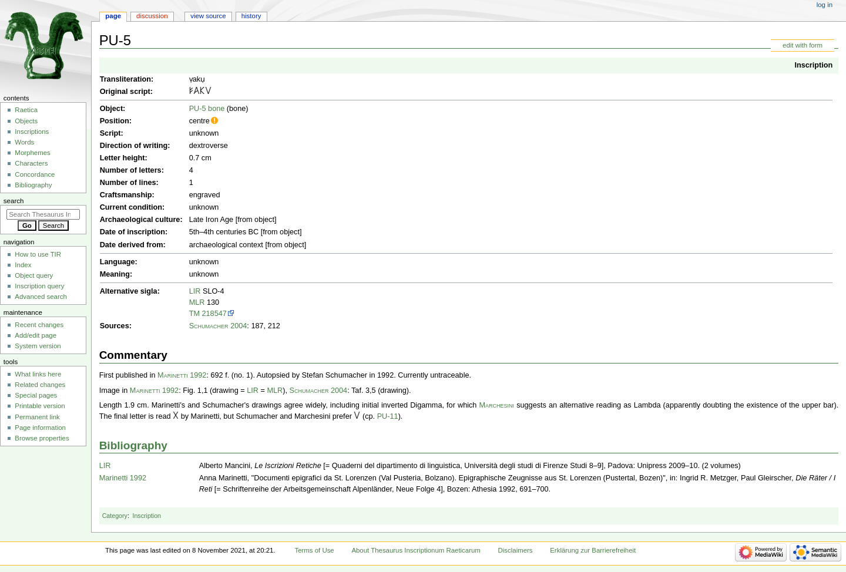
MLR (197, 302)
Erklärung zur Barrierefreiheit (593, 550)
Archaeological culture (140, 220)
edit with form (802, 45)
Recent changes (39, 324)
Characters (31, 163)
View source (208, 15)
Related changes (40, 384)
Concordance (35, 174)
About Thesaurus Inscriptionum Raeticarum (415, 550)
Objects (26, 121)
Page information (40, 427)
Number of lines (128, 183)
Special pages (36, 395)
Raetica (26, 109)
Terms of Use (314, 550)
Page (113, 15)
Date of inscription (132, 232)
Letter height (122, 158)
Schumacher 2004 (218, 326)
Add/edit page (35, 335)
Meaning (115, 274)
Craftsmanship (126, 195)
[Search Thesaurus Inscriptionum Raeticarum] (43, 214)
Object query (34, 275)
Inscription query (39, 286)
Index (23, 264)
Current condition (131, 207)
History (251, 15)
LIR (195, 291)
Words (24, 142)
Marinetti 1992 (181, 375)
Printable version (40, 405)
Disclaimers (515, 550)
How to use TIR (38, 254)
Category (114, 515)
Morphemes (32, 152)
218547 (214, 313)
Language (117, 262)
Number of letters (131, 170)
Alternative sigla (128, 291)
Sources (114, 326)
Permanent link (37, 416)
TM (194, 313)
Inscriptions (32, 131)
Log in (824, 4)
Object (111, 109)
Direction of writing (134, 146)
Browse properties (42, 438)
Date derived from (131, 245)
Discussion (151, 15)
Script (110, 133)
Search (14, 200)
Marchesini (496, 405)
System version (38, 345)
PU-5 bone (207, 109)
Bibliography (133, 445)
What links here (38, 374)
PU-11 (387, 416)
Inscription (813, 65)
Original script (125, 92)
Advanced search (41, 296)
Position (114, 121)
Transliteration (125, 79)
